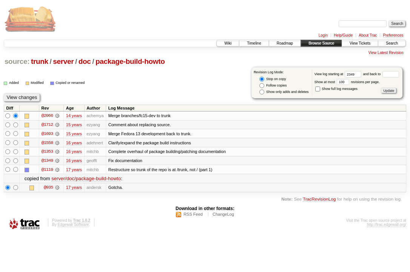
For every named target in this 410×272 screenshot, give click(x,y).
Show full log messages (336, 89)
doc (85, 61)
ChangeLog (223, 215)
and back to (381, 74)
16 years (74, 143)
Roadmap (285, 43)
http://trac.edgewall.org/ (386, 225)
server (63, 61)
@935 (48, 188)
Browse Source (321, 43)
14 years (74, 115)
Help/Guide (343, 35)
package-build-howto (130, 61)
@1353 (47, 152)
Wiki (227, 43)
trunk (39, 61)
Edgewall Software (73, 225)
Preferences (393, 35)
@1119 (47, 170)
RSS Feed (193, 215)
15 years (74, 124)
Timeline (254, 43)
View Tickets (360, 43)
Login (323, 35)
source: (17, 61)
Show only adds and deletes (283, 92)
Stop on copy (272, 79)
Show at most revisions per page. (347, 82)
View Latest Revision (386, 53)
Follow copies (273, 85)
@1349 (47, 161)
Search (392, 43)
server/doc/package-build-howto (86, 179)
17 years (74, 170)
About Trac (368, 35)
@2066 (47, 116)
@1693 (47, 134)
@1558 (47, 143)
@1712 (47, 125)
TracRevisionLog (319, 199)
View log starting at (338, 74)
